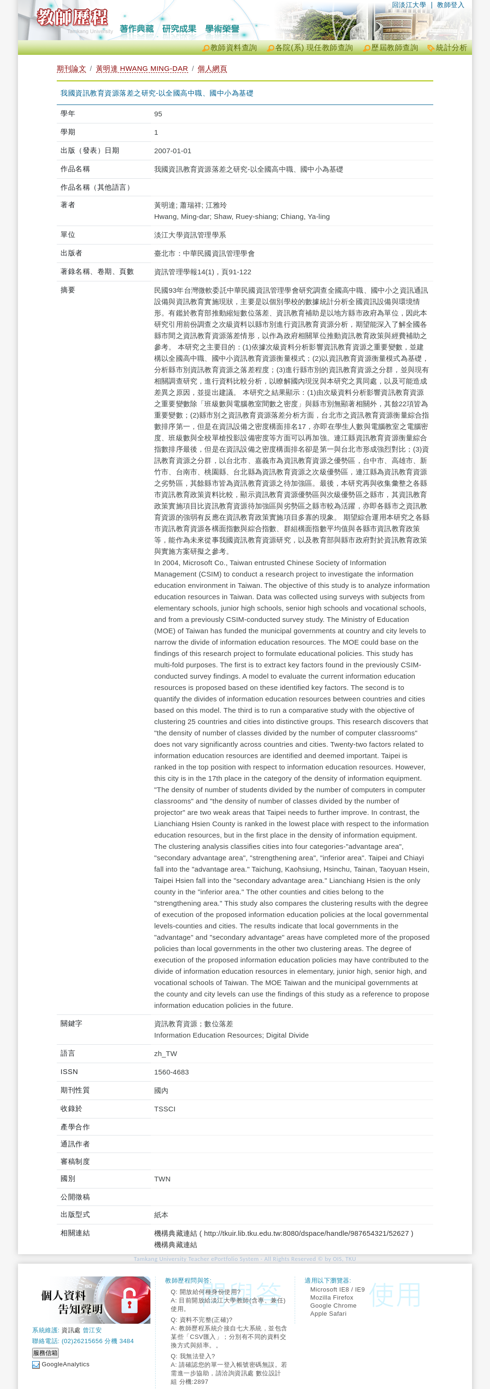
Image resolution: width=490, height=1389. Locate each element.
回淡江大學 (409, 5)
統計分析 (451, 48)
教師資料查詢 (233, 48)
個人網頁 (212, 68)
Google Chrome (333, 1305)
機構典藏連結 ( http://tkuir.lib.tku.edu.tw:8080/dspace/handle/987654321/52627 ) (283, 1233)
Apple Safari (328, 1313)
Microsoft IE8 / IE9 (337, 1289)
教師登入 (450, 5)
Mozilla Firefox (331, 1297)
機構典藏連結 (175, 1244)
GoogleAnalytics (65, 1364)
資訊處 (71, 1330)
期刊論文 (71, 68)
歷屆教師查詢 (394, 48)
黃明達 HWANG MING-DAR (142, 68)
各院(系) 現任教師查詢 (314, 48)
